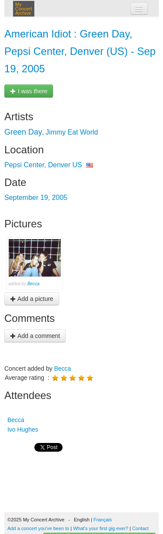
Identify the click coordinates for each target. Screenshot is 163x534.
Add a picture (31, 298)
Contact (140, 528)
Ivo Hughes (22, 429)
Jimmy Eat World (72, 132)
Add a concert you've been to (38, 528)
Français (102, 519)
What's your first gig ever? (100, 528)
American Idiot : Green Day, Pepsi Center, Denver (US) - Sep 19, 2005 (80, 51)
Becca (33, 283)
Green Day (23, 132)
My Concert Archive (23, 9)
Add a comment (35, 335)
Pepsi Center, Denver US (43, 165)
